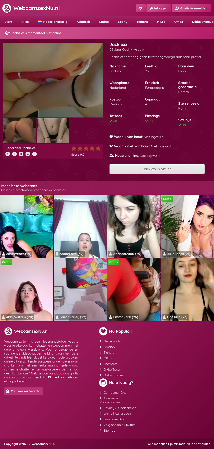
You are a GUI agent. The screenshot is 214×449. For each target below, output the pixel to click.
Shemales (108, 364)
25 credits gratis (60, 377)
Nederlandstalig (53, 22)
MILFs (161, 22)
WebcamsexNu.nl (31, 8)
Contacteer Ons (113, 393)
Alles (25, 22)
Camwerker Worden (23, 391)
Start (8, 22)
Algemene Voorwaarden (110, 400)
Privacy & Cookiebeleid (118, 408)
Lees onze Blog (112, 419)
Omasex (107, 347)
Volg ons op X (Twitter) (118, 425)
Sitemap (107, 430)
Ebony (122, 22)
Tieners (142, 22)
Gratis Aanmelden (191, 8)
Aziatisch (83, 22)
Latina (104, 22)
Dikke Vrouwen (112, 375)
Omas (178, 22)
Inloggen (159, 8)
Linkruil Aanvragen (115, 413)
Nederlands (110, 341)
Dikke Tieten (110, 370)
